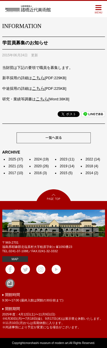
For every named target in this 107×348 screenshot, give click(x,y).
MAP (15, 259)
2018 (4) (92, 166)
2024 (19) (41, 159)
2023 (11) (67, 159)
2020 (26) (41, 166)
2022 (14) (93, 159)
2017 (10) (16, 173)
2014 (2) (92, 173)
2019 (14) (67, 166)
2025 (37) (16, 159)
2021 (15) (16, 166)
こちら (38, 77)
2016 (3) (40, 173)
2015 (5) (66, 173)
